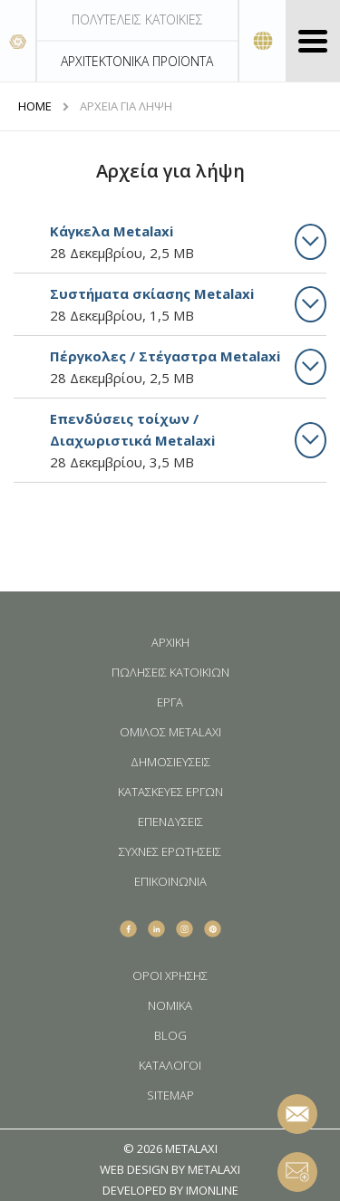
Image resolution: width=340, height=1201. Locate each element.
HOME (35, 106)
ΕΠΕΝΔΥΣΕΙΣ (170, 822)
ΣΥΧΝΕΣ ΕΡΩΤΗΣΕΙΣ (170, 852)
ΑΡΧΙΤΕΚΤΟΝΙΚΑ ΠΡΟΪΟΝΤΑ (137, 61)
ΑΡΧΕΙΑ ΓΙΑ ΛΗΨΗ (126, 106)
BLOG (170, 1036)
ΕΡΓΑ (170, 702)
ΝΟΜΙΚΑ (170, 1006)
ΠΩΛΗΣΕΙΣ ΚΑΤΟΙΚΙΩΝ (170, 672)
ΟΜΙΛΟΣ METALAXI (170, 732)
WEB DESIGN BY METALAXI (170, 1169)
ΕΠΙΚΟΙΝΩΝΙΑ (170, 882)
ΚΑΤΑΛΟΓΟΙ (170, 1065)
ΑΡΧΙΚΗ (170, 643)
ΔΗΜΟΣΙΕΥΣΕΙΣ (170, 762)
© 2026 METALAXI (170, 1148)
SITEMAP (170, 1095)
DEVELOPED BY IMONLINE (170, 1190)
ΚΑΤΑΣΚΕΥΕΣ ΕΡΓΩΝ (170, 792)
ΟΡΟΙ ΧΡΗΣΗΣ (170, 976)
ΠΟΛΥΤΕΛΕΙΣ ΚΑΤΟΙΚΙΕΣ (137, 19)
